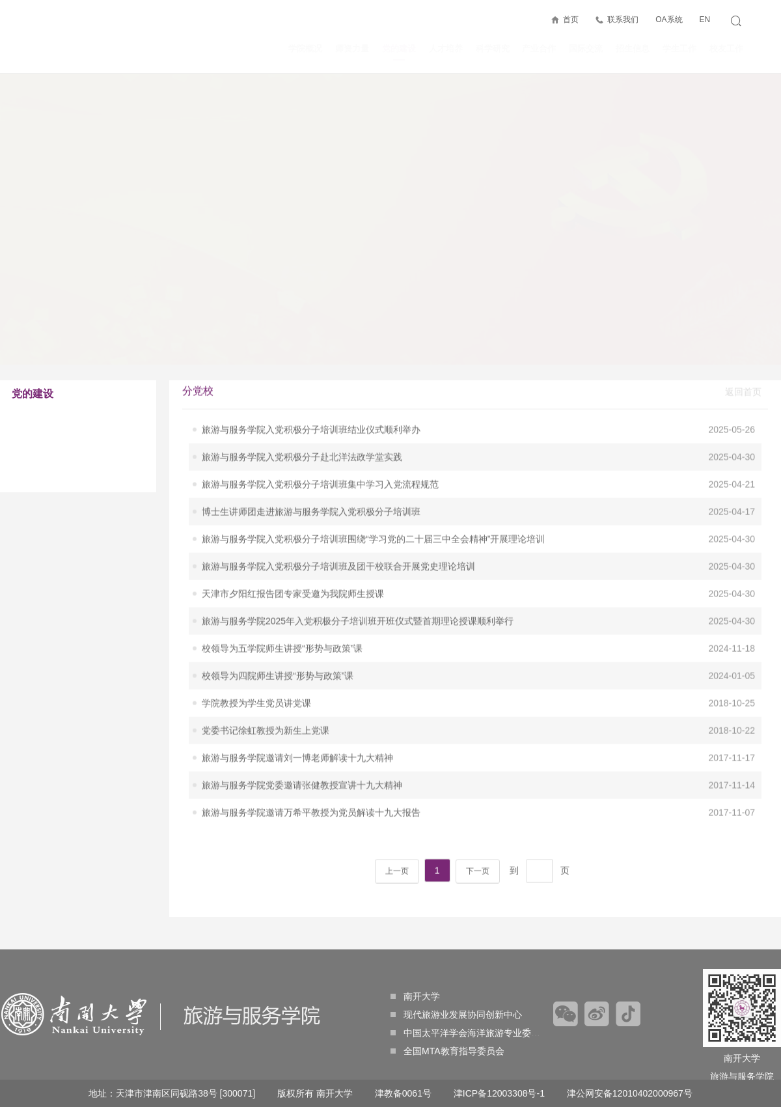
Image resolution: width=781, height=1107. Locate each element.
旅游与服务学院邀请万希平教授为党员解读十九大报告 (311, 760)
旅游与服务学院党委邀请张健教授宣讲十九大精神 (302, 733)
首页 (571, 19)
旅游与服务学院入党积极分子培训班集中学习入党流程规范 (320, 432)
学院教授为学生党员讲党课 (256, 651)
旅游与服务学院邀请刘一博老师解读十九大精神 (297, 706)
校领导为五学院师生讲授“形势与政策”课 (282, 596)
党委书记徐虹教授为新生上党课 (265, 678)
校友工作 (726, 48)
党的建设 (399, 52)
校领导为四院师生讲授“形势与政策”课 (277, 624)
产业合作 (539, 48)
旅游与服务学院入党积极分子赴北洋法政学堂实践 (302, 405)
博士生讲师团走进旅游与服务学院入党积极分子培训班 (311, 460)
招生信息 (633, 48)
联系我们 (622, 19)
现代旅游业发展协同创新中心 (456, 1014)
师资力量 (352, 48)
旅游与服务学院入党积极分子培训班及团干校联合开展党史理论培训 (338, 514)
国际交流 (586, 48)
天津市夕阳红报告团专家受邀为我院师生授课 (293, 542)
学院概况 (305, 48)
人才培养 (446, 48)
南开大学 (415, 996)
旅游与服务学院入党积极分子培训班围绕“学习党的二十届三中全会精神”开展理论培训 (373, 487)
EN (704, 19)
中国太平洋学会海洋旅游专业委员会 (469, 1033)
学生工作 (679, 48)
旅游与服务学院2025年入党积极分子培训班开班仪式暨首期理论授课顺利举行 (358, 569)
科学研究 (493, 48)
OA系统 (668, 19)
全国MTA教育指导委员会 (447, 1051)
